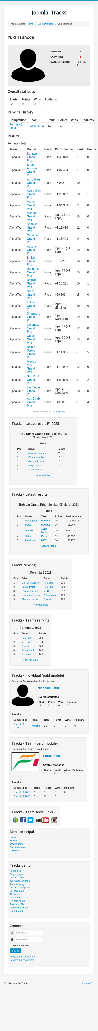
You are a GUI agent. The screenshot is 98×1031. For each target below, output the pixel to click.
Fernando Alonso (31, 595)
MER (44, 540)
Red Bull (45, 520)
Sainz (28, 536)
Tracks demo (17, 844)
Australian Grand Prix (33, 183)
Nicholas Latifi (48, 688)
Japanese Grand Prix (33, 328)
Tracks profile (17, 904)
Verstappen (31, 520)
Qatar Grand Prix (31, 339)
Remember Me (21, 945)
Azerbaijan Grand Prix (34, 194)
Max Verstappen (37, 453)
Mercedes (27, 642)
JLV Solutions (58, 411)
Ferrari (44, 536)
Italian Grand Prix (31, 306)
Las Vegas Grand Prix (34, 391)
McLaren (26, 654)
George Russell (36, 461)
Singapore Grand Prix (33, 317)
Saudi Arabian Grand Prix (32, 170)
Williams (35, 725)
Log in (15, 950)
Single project (17, 874)
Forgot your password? (22, 960)
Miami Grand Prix (31, 205)
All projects (16, 870)
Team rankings (17, 884)
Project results (17, 877)
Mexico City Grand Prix (31, 367)
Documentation (18, 847)
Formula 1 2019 (21, 792)
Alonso (29, 530)
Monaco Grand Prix (32, 216)
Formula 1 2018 (21, 796)
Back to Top (88, 983)
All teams (15, 894)
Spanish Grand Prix (32, 227)
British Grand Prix (31, 261)
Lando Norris (35, 469)
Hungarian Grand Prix (33, 272)
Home (13, 837)
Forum (13, 840)
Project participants (20, 887)
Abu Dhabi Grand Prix (34, 402)
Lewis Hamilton (30, 591)
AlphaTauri (37, 126)
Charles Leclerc (36, 457)
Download (15, 850)
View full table (43, 475)
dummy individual (19, 907)
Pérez (28, 524)
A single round (17, 901)
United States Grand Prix (31, 352)
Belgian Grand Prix (32, 283)
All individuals (17, 890)
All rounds (15, 897)
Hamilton (30, 540)
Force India (51, 756)
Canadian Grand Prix (33, 239)
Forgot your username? (22, 956)
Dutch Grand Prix (31, 295)
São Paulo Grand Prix (33, 380)
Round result (16, 911)
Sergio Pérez (35, 465)
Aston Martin (50, 595)
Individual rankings (20, 880)
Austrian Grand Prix (32, 250)
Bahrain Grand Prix (32, 157)
